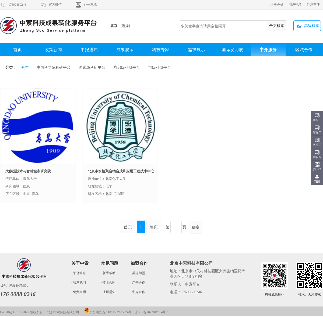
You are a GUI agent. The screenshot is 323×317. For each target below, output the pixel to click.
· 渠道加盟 (138, 273)
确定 (195, 227)
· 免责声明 (78, 292)
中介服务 (268, 49)
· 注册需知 (108, 292)
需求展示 (196, 49)
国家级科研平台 (92, 67)
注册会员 (276, 4)
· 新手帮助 (108, 273)
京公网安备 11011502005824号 (108, 312)
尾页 (153, 227)
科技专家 (160, 49)
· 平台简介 (78, 273)
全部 (24, 67)
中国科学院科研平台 (54, 67)
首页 (17, 49)
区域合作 (304, 49)
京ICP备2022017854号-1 (152, 312)
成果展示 (125, 49)
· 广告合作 (138, 282)
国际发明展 (232, 49)
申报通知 (89, 49)
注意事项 (313, 4)
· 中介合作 (138, 292)
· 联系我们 (78, 282)
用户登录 (295, 4)
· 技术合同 (108, 282)
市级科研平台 (159, 67)
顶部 (317, 181)
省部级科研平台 (127, 67)
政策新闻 (53, 49)
